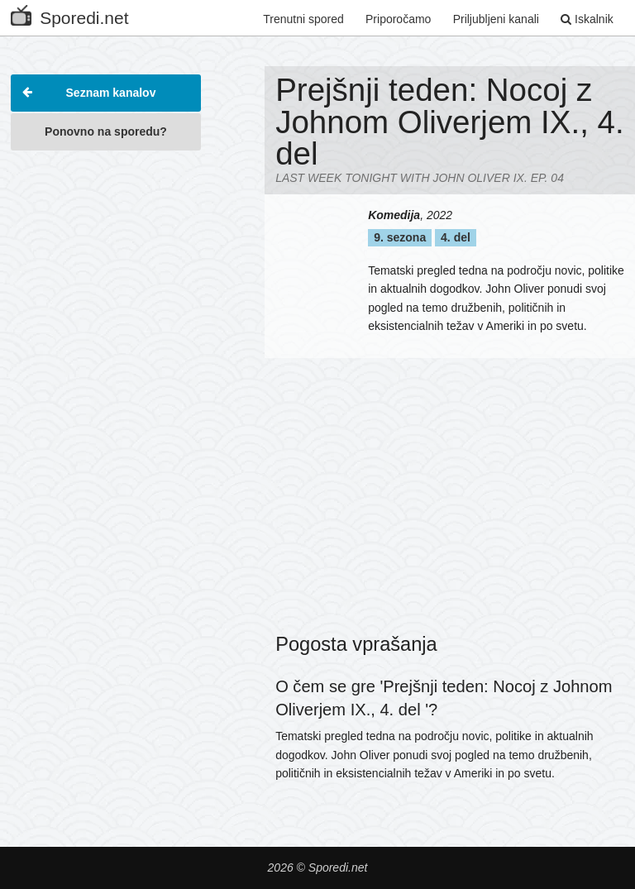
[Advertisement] (106, 243)
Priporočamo (398, 19)
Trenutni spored (303, 19)
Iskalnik (587, 19)
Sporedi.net (69, 14)
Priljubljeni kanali (496, 19)
